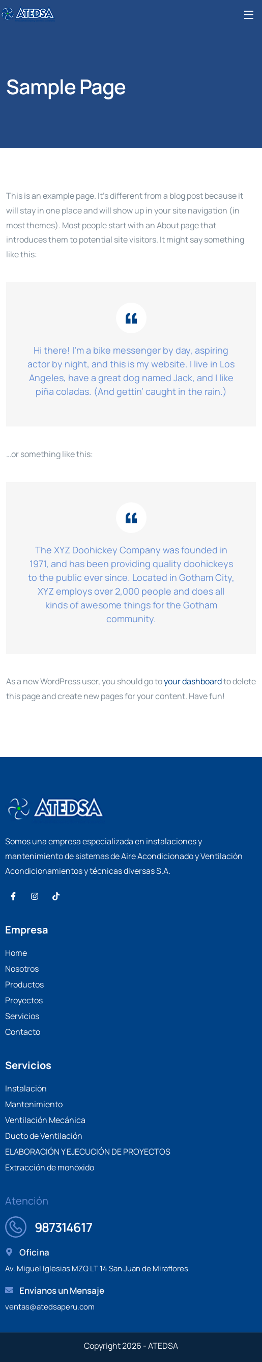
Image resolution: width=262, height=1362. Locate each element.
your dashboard (193, 681)
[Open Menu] (249, 14)
